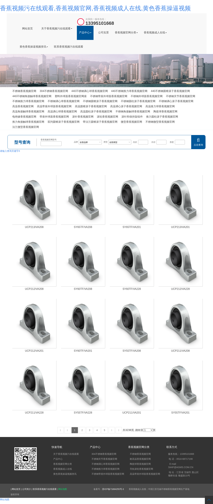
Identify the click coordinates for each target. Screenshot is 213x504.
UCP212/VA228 (180, 289)
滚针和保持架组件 (132, 116)
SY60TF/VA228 (131, 289)
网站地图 (62, 489)
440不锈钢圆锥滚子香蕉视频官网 (170, 91)
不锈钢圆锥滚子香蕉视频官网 (100, 101)
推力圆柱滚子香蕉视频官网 (162, 116)
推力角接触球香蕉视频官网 (28, 121)
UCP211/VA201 (131, 412)
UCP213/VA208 (34, 227)
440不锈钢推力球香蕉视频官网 (129, 91)
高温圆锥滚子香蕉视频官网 (91, 106)
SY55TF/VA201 (180, 412)
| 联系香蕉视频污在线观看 (44, 489)
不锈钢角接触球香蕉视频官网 (132, 111)
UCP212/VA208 (34, 289)
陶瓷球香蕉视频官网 (165, 111)
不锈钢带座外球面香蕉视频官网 (108, 96)
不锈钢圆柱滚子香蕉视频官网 (138, 101)
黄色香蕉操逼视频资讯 (34, 46)
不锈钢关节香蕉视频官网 (180, 96)
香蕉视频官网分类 (126, 32)
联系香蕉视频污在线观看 (68, 46)
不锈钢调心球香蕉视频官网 (64, 101)
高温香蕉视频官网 (23, 106)
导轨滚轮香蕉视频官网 (141, 469)
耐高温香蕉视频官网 (140, 459)
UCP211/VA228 (34, 412)
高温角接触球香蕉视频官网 (28, 111)
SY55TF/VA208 (131, 350)
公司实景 (103, 32)
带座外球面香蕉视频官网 (54, 116)
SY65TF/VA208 (83, 227)
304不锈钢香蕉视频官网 (54, 91)
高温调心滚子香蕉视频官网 (126, 106)
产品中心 (85, 32)
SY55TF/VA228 (83, 412)
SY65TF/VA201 (131, 227)
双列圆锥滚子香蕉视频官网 (64, 121)
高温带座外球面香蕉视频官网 (54, 106)
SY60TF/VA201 (83, 350)
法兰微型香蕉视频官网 (25, 127)
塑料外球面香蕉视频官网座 (71, 96)
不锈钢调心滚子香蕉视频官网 (176, 101)
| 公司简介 (26, 489)
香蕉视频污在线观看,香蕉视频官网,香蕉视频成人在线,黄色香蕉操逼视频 (95, 8)
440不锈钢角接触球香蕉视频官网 (31, 96)
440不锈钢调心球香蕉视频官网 (89, 91)
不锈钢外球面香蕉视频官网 (147, 96)
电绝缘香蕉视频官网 (24, 116)
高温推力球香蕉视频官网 (160, 106)
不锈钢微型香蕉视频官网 (160, 121)
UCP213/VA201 (180, 227)
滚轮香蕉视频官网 (107, 116)
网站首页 (27, 28)
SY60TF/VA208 (83, 289)
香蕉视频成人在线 (155, 32)
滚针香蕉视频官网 (83, 116)
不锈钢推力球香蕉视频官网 (28, 101)
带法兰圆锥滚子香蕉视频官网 (100, 121)
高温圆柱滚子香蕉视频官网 (96, 111)
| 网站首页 (16, 489)
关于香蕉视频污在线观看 (56, 28)
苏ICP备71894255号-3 (113, 489)
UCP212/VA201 (34, 350)
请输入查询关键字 (10, 151)
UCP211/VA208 (180, 350)
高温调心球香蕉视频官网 (62, 111)
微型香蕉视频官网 (131, 121)
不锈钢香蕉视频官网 (24, 91)
